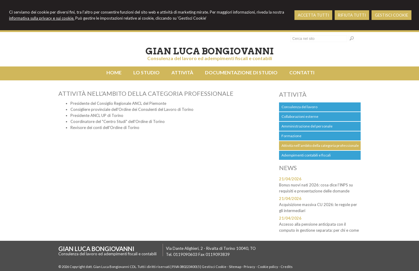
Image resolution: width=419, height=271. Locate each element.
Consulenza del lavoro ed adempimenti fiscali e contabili (209, 58)
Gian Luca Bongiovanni (209, 51)
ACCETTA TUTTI (313, 15)
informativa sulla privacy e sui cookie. (41, 18)
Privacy (249, 267)
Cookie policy (268, 267)
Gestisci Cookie (214, 267)
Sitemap (235, 267)
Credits (287, 267)
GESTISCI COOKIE (391, 15)
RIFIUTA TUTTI (352, 15)
